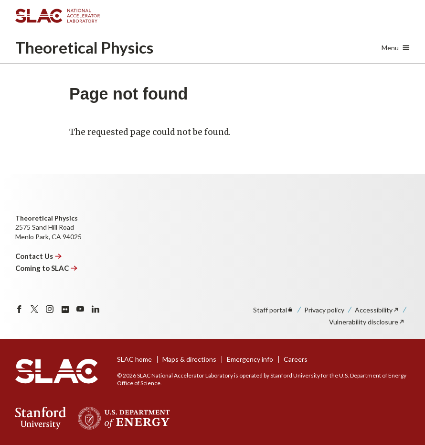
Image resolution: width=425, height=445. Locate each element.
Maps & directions (189, 359)
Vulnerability (367, 322)
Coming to (46, 268)
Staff (273, 310)
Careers (296, 359)
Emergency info (250, 359)
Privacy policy (324, 310)
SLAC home (134, 359)
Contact (38, 256)
